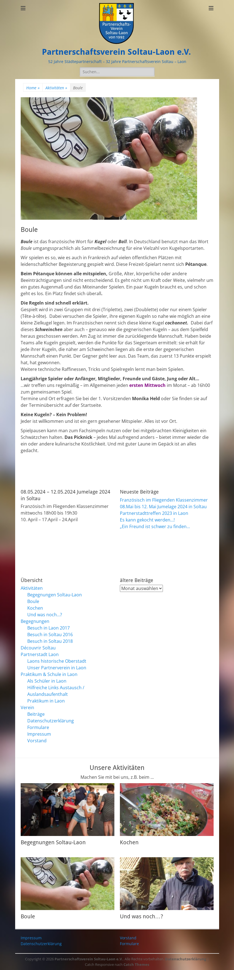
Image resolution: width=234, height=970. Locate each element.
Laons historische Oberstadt (56, 661)
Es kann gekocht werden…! (147, 520)
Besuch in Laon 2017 (48, 628)
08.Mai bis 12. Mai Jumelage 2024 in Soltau (163, 507)
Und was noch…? (44, 615)
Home (33, 88)
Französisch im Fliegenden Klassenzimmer (164, 500)
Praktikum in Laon (46, 701)
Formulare (38, 727)
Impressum (39, 734)
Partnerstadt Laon (40, 654)
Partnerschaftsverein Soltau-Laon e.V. (116, 52)
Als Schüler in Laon (46, 681)
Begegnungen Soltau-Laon (54, 595)
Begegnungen (35, 621)
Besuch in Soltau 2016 (50, 634)
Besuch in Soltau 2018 (50, 641)
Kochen (35, 608)
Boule (33, 601)
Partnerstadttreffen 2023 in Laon (154, 513)
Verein (27, 707)
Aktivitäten (56, 88)
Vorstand (37, 741)
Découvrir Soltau (38, 648)
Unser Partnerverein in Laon (56, 668)
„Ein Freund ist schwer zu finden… (155, 526)
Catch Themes (136, 964)
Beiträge (36, 714)
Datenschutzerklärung (50, 721)
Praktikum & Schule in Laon (49, 674)
